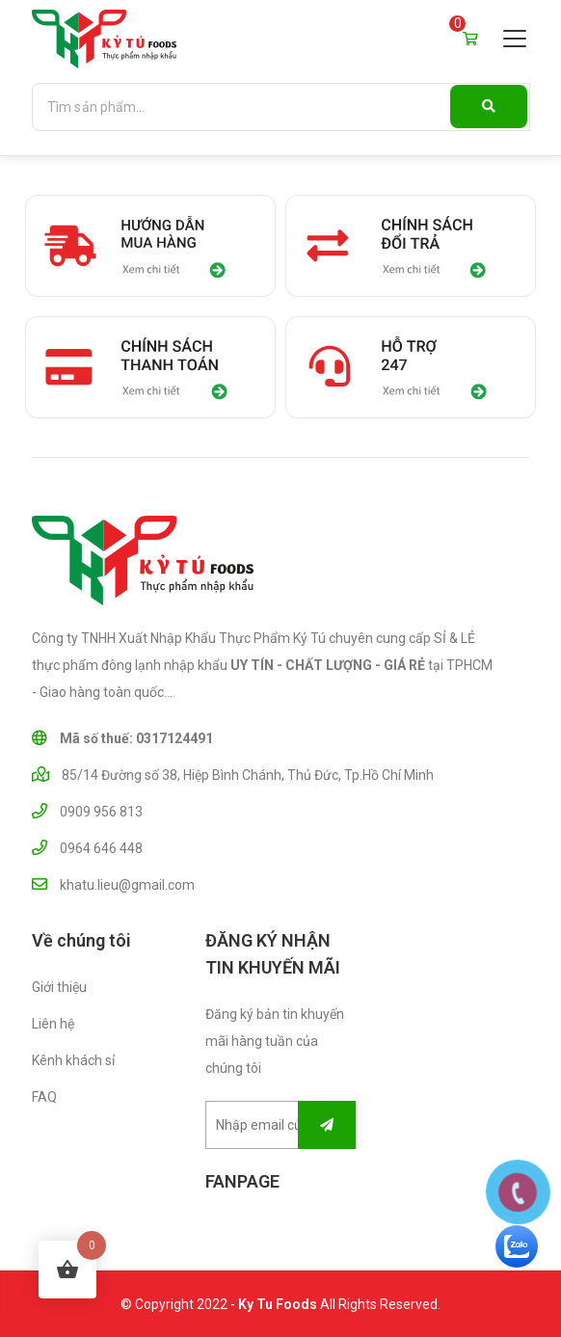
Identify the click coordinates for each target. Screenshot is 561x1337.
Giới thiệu (59, 987)
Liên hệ (53, 1023)
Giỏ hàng (470, 35)
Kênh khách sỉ (73, 1060)
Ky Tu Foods (277, 1304)
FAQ (44, 1097)
